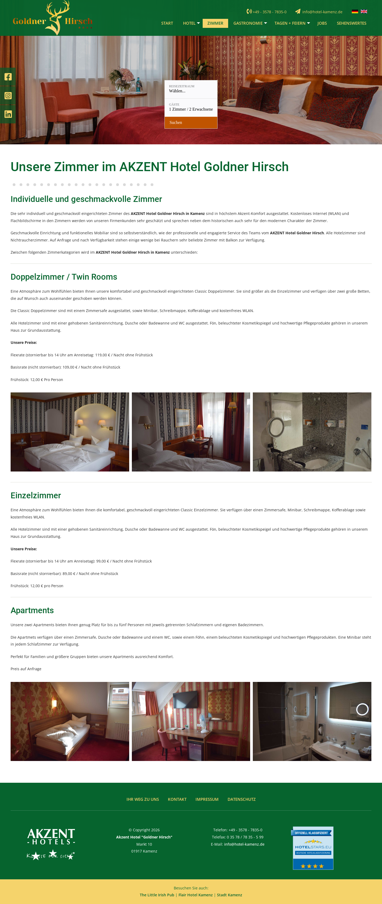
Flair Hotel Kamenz (196, 894)
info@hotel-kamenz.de (322, 14)
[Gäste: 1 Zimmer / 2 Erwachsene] (198, 119)
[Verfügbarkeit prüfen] (239, 119)
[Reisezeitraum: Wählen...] (150, 119)
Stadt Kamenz (229, 894)
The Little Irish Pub (157, 894)
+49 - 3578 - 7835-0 (269, 14)
